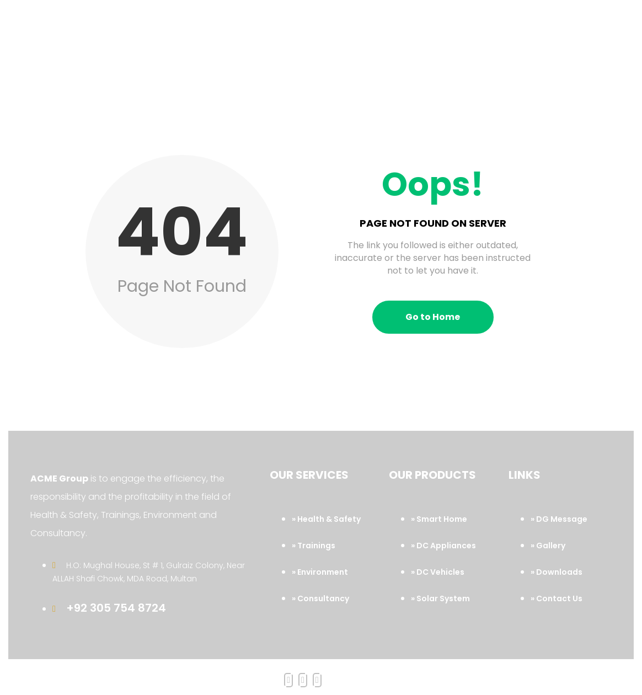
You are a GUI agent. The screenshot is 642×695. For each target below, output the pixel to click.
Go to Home (432, 287)
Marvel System (463, 674)
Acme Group (281, 674)
